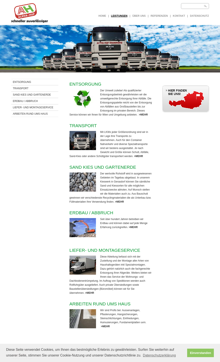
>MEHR (143, 114)
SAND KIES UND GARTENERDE (32, 94)
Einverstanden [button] (200, 353)
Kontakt (179, 15)
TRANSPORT (21, 88)
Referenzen (159, 15)
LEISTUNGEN (119, 15)
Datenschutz (199, 15)
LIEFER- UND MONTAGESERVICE (33, 107)
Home (102, 15)
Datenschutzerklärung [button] (159, 355)
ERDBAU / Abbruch (25, 101)
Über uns (139, 15)
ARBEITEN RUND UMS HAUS (30, 113)
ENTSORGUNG (22, 82)
